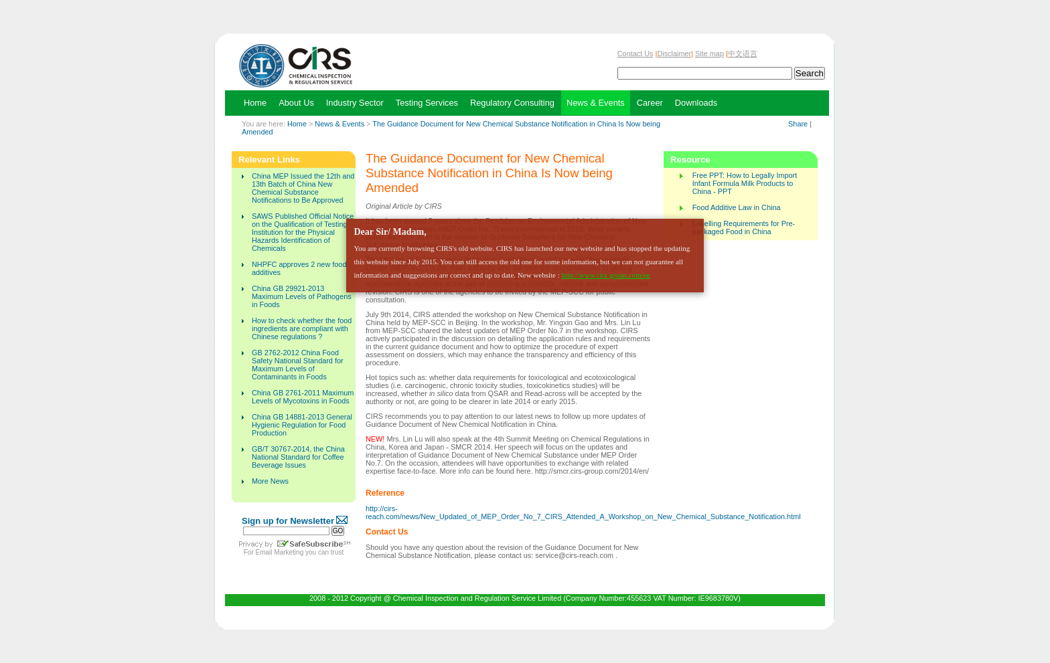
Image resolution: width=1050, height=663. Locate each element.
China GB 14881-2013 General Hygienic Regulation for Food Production (302, 425)
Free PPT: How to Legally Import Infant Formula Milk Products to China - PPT (745, 183)
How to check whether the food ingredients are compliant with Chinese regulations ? (302, 328)
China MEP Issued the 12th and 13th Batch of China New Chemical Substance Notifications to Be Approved (303, 188)
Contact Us (635, 54)
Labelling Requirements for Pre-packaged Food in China (744, 227)
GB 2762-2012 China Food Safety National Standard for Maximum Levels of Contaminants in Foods (298, 365)
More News (270, 481)
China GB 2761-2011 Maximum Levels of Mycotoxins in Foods (303, 397)
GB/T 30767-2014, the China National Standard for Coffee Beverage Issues (298, 457)
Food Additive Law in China (736, 207)
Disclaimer (674, 54)
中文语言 (742, 54)
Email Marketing (280, 552)
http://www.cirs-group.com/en (605, 275)
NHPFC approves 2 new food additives (299, 268)
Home (297, 124)
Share (798, 124)
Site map (709, 54)
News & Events (339, 124)
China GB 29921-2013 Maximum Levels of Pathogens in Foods (302, 296)
